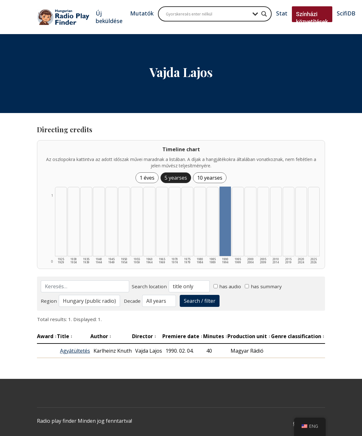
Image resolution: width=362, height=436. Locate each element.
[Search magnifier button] (264, 13)
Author (101, 336)
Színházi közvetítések (312, 18)
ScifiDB (346, 13)
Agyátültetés (75, 350)
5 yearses (176, 177)
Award (47, 336)
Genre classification (298, 336)
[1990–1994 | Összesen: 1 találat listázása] (225, 221)
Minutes (215, 336)
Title (65, 336)
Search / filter (199, 300)
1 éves (147, 177)
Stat (281, 13)
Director (144, 336)
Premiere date (182, 336)
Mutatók (142, 13)
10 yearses (209, 177)
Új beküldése (109, 17)
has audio (227, 286)
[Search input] (207, 13)
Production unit (248, 336)
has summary (263, 286)
